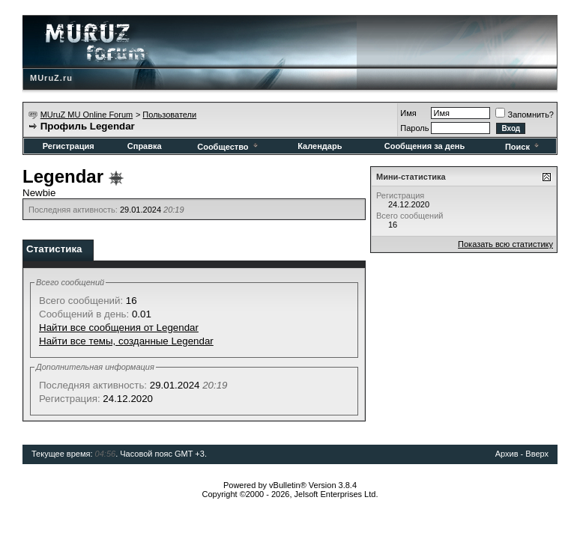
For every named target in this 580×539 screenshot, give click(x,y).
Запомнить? (524, 114)
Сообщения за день (424, 145)
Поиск (523, 146)
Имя (408, 113)
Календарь (319, 145)
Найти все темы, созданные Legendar (126, 341)
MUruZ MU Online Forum (86, 114)
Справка (144, 145)
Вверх (537, 453)
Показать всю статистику (505, 244)
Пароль (414, 128)
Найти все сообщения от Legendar (119, 327)
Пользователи (169, 114)
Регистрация (68, 145)
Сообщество (228, 146)
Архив (507, 453)
